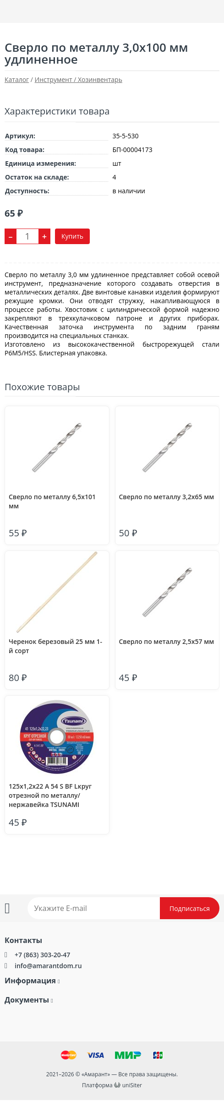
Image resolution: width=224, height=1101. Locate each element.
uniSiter (132, 1085)
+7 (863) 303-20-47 (42, 954)
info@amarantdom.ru (48, 965)
